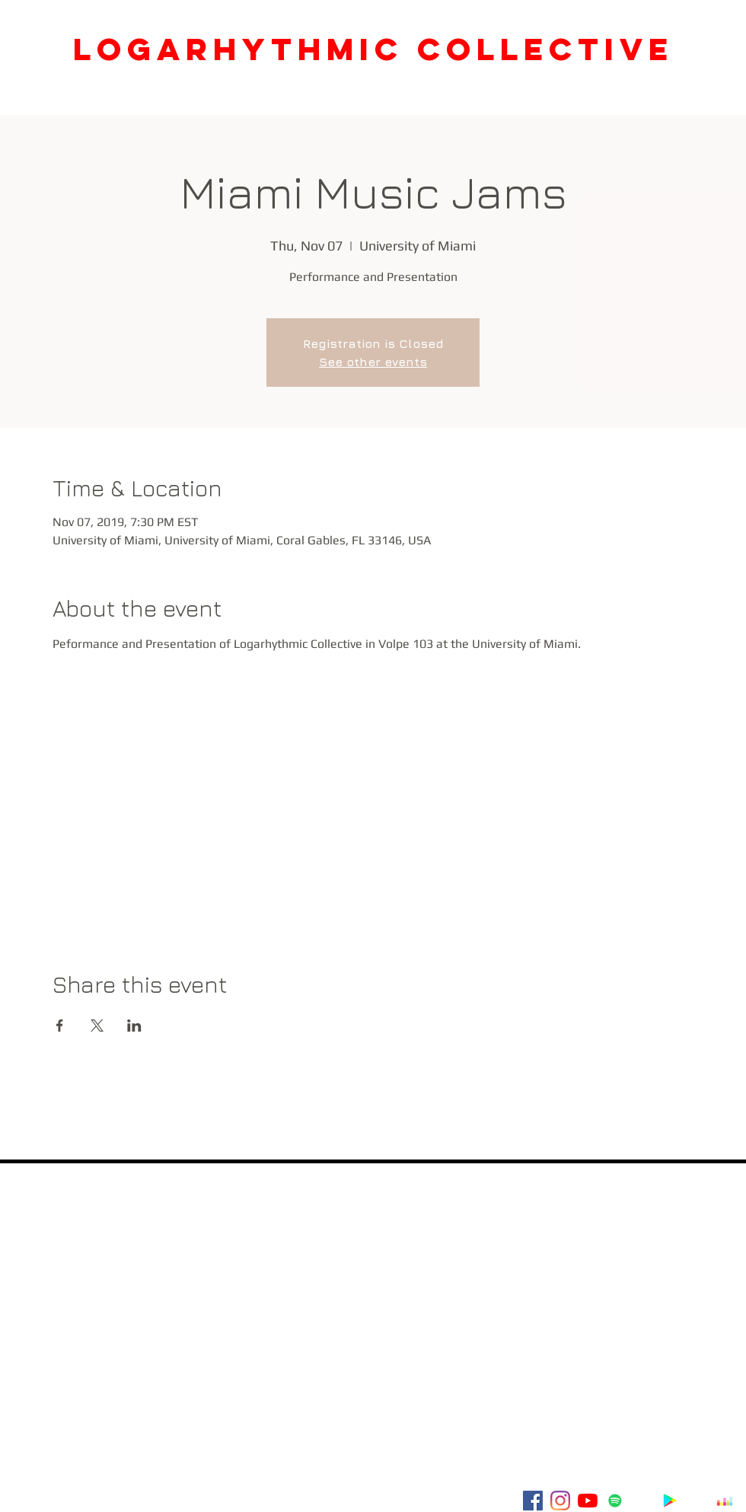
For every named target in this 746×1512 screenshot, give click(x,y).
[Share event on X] (97, 1025)
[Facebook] (533, 1500)
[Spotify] (615, 1500)
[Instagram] (560, 1500)
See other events (373, 361)
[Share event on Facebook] (60, 1025)
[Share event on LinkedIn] (134, 1025)
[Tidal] (697, 1500)
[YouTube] (588, 1500)
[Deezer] (725, 1500)
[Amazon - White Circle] (642, 1500)
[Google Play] (670, 1500)
